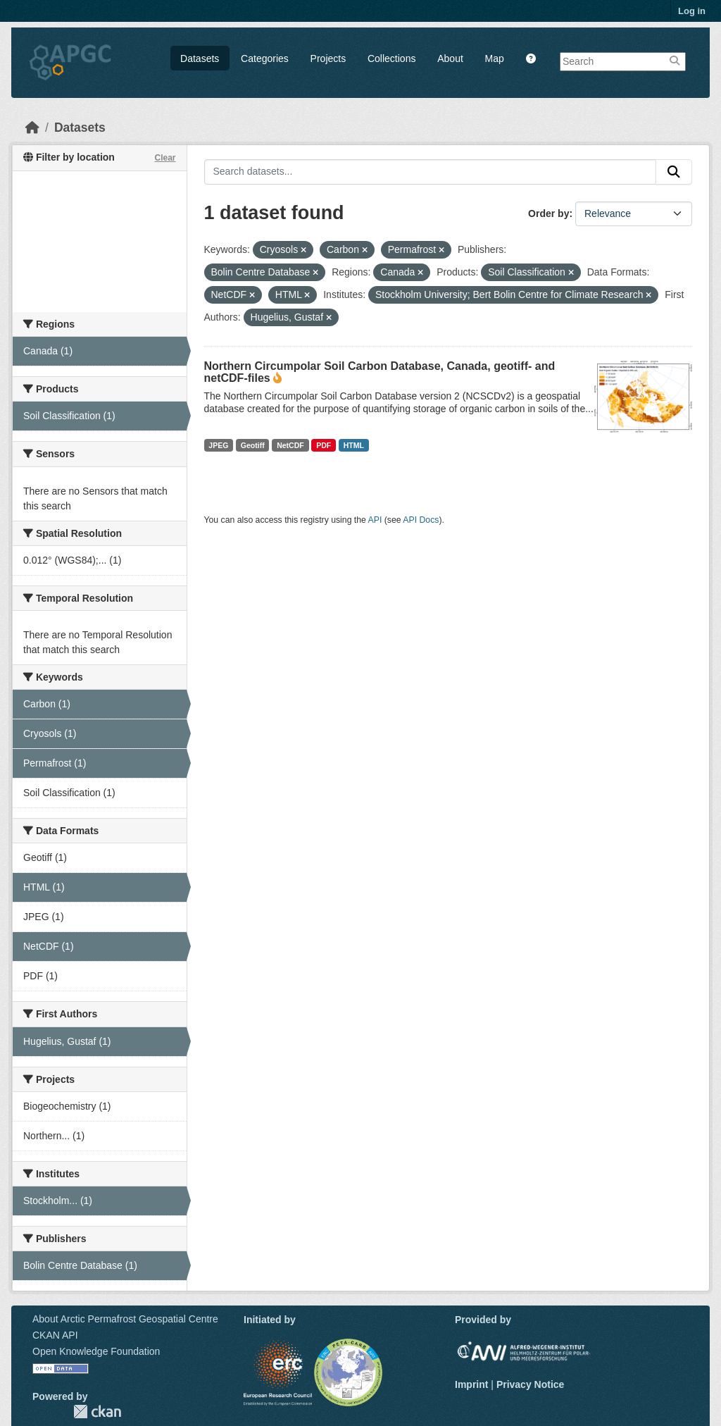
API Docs (421, 520)
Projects (328, 58)
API (375, 520)
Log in (692, 11)
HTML (354, 445)
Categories (265, 58)
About (450, 58)
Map (494, 58)
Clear (164, 158)
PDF (323, 445)
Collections (391, 58)
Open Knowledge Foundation (96, 1351)
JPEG (218, 445)
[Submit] (674, 172)
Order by (548, 213)
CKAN (97, 1411)
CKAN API (55, 1335)
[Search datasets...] (430, 172)
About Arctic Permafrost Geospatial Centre (125, 1319)
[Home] (32, 127)
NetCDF (290, 445)
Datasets (199, 58)
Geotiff (253, 445)
